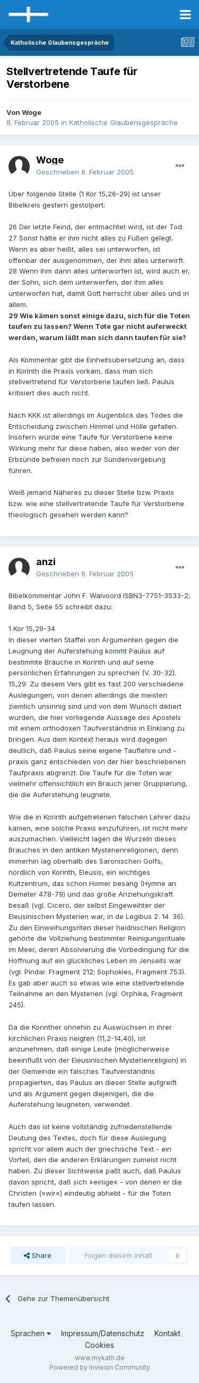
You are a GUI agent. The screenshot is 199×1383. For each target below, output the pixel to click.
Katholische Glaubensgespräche (123, 122)
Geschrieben (85, 172)
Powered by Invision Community (99, 1367)
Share (37, 1255)
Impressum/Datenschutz (102, 1333)
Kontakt (167, 1333)
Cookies (99, 1344)
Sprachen (31, 1333)
